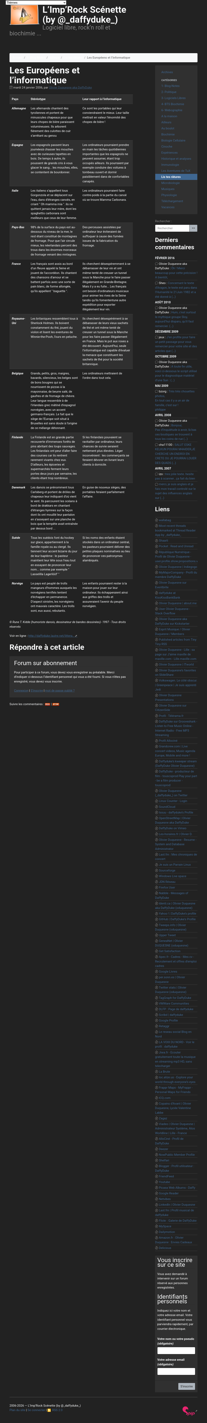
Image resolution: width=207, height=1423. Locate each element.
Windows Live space (172, 876)
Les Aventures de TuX (175, 171)
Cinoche (166, 146)
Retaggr (164, 1026)
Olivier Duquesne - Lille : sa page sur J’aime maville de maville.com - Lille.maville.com (175, 654)
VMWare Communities (174, 1003)
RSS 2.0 (55, 1410)
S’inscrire (37, 690)
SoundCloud (167, 807)
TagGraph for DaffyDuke (175, 998)
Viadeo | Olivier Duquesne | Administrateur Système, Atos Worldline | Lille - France (175, 1128)
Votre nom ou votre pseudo (175, 1341)
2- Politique (168, 92)
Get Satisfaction (170, 951)
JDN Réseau (167, 882)
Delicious (165, 1248)
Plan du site (17, 1410)
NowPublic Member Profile (177, 1155)
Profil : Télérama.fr (171, 716)
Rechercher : (163, 221)
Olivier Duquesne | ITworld (176, 664)
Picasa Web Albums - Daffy (177, 1188)
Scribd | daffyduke (171, 1015)
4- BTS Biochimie (172, 104)
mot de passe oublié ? (60, 690)
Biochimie (168, 134)
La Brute (164, 1071)
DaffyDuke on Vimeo (172, 828)
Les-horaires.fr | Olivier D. (175, 834)
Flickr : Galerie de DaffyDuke (178, 1220)
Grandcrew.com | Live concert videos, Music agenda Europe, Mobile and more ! (175, 751)
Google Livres (168, 971)
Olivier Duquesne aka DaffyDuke (70, 87)
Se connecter (36, 1410)
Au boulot (167, 128)
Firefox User (167, 887)
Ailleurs (54, 57)
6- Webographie (171, 110)
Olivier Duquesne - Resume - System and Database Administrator (175, 844)
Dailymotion (167, 1232)
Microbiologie (170, 183)
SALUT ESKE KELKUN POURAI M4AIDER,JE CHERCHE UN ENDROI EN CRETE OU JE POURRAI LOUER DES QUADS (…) (175, 454)
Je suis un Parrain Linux (175, 864)
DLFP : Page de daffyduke (176, 1009)
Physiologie (169, 195)
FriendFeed (166, 1176)
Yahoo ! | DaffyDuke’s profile (177, 913)
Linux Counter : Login (173, 801)
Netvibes (165, 1199)
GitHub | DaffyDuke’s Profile (177, 919)
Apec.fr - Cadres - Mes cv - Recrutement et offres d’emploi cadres (176, 961)
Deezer (163, 1149)
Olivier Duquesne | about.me (178, 603)
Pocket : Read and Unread (176, 546)
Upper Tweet (167, 935)
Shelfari (164, 1160)
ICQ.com (165, 1098)
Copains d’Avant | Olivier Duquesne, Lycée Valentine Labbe (173, 1108)
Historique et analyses (176, 159)
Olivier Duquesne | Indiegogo (178, 567)
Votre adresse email (170, 1362)
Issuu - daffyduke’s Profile (176, 812)
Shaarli (163, 540)
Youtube (164, 1182)
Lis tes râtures (73, 57)
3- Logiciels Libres (173, 98)
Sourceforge (167, 870)
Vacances (167, 207)
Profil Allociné (168, 741)
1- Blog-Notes (36, 57)
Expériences (169, 152)
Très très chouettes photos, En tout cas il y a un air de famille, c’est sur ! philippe (175, 400)
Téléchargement (172, 201)
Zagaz (163, 1118)
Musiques (167, 189)
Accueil (17, 57)
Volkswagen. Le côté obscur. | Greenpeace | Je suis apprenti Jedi (176, 685)
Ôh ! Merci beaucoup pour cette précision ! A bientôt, (176, 272)
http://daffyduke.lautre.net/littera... (51, 636)
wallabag (165, 520)
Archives (167, 72)
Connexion (21, 690)
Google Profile (168, 1020)
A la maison (169, 116)
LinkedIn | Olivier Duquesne (177, 1204)
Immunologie (170, 165)
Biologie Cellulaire (173, 140)
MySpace (165, 1226)
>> (193, 228)
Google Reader (169, 1193)
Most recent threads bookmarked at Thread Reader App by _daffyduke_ (175, 530)
